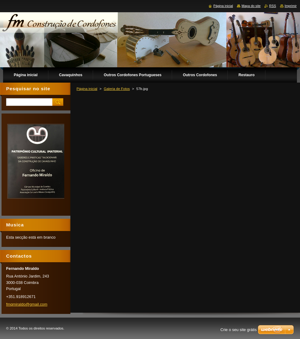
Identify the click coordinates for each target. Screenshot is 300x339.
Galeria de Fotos (117, 89)
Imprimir (291, 6)
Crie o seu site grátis (238, 329)
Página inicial (87, 89)
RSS (272, 6)
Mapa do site (251, 6)
